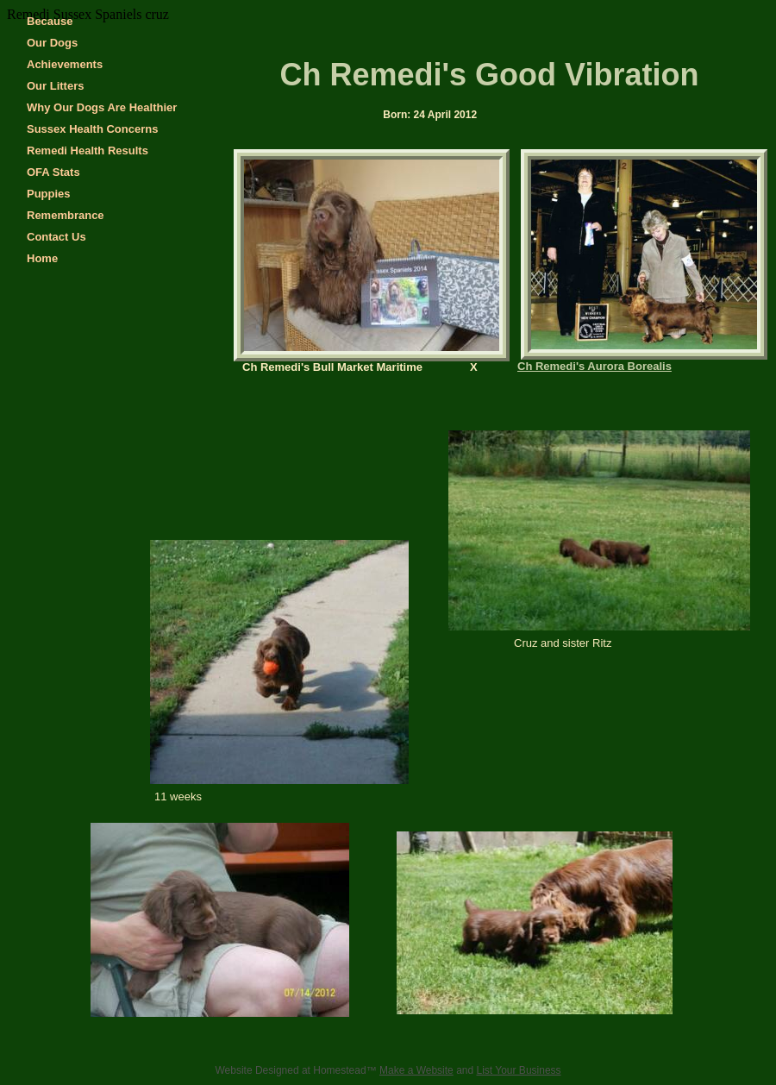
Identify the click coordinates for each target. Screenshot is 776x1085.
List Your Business (519, 1070)
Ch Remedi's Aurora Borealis (594, 366)
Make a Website (416, 1070)
